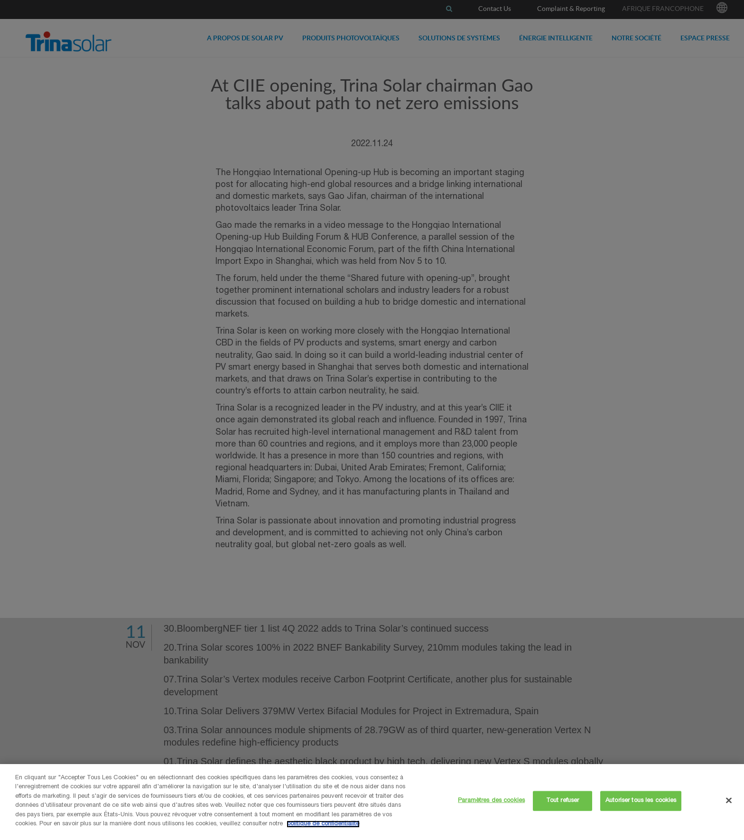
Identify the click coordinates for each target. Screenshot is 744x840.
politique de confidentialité (323, 824)
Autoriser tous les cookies (640, 801)
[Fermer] (728, 800)
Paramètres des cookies (491, 801)
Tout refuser (562, 801)
